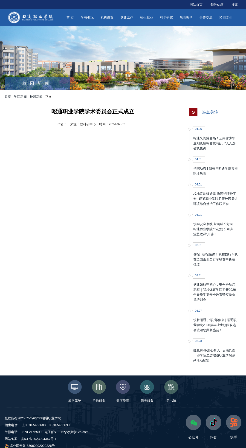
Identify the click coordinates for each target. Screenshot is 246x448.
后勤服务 (99, 391)
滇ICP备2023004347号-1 (39, 439)
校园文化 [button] (225, 17)
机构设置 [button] (107, 17)
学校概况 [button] (87, 17)
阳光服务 (147, 391)
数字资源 (123, 391)
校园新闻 (36, 96)
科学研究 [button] (166, 17)
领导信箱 (217, 4)
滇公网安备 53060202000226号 (30, 446)
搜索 (235, 4)
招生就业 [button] (146, 17)
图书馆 (171, 391)
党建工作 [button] (126, 17)
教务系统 (74, 391)
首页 (8, 96)
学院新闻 (20, 96)
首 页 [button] (70, 17)
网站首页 (196, 4)
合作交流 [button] (206, 17)
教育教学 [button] (186, 17)
